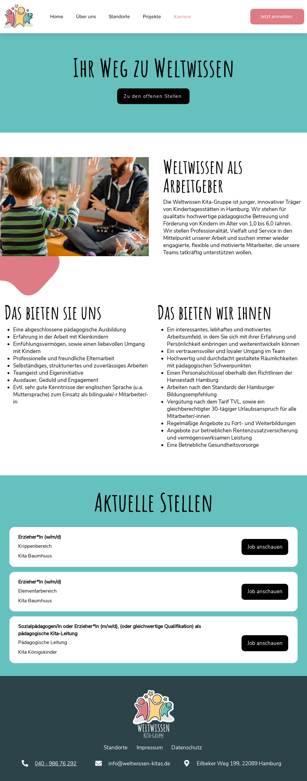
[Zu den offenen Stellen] (153, 96)
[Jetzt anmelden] (277, 16)
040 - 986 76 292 (55, 763)
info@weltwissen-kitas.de (139, 763)
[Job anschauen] (265, 547)
